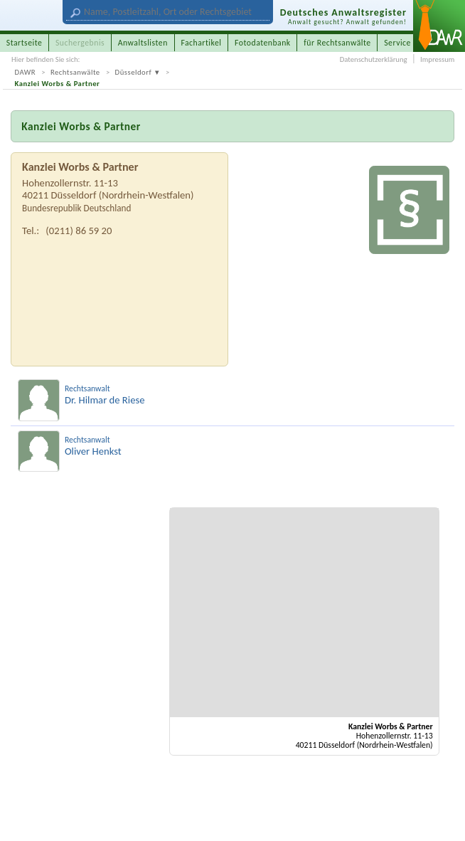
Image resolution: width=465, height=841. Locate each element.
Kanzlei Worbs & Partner (57, 83)
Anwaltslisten (143, 43)
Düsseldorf (133, 72)
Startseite (24, 43)
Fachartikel (201, 43)
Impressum (437, 59)
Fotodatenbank (263, 43)
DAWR (25, 72)
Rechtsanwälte (75, 72)
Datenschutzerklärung (373, 59)
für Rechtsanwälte (337, 43)
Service (397, 43)
